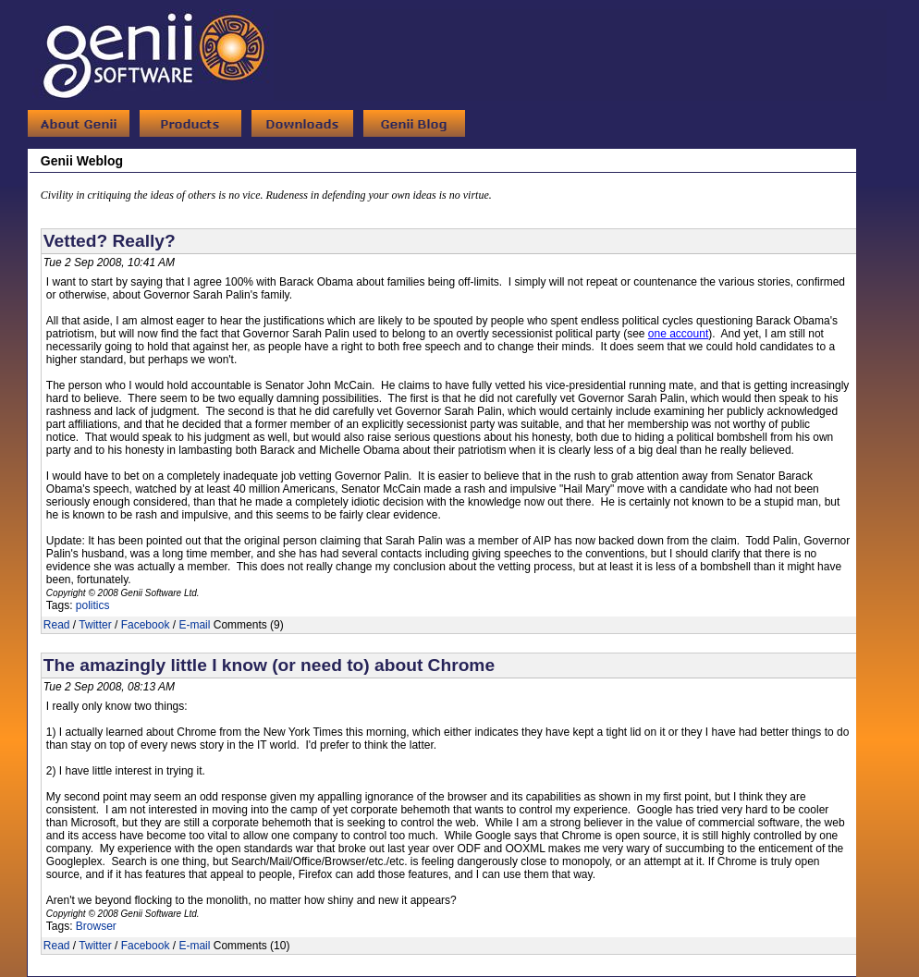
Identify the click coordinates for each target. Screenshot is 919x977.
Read (56, 624)
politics (93, 605)
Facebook (145, 624)
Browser (96, 926)
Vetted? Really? (109, 240)
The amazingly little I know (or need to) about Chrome (269, 665)
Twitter (95, 624)
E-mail (194, 624)
